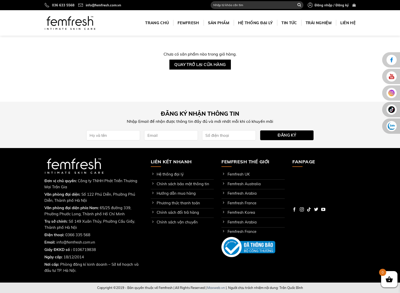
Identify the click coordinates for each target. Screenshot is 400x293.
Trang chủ (157, 22)
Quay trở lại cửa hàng (200, 64)
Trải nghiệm (319, 22)
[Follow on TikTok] (309, 209)
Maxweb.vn (216, 288)
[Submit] (299, 5)
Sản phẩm (218, 22)
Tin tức (289, 22)
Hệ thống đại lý (255, 22)
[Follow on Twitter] (316, 209)
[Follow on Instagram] (302, 209)
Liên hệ (348, 22)
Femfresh (188, 22)
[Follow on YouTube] (323, 209)
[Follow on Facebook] (294, 209)
